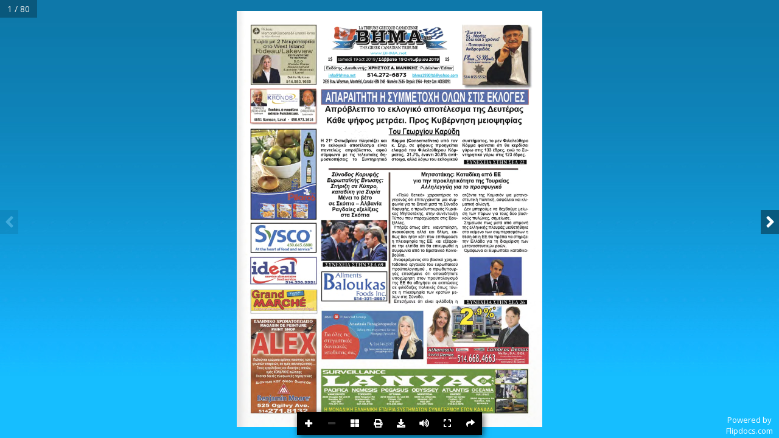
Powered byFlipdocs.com (749, 425)
